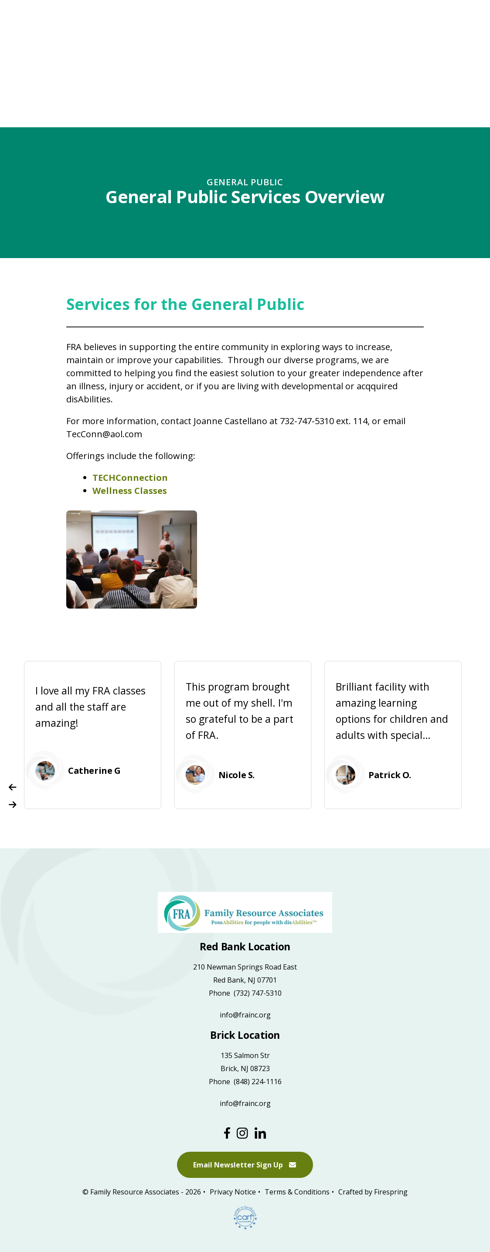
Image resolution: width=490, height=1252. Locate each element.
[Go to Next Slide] (13, 804)
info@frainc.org (245, 1015)
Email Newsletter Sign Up (245, 1165)
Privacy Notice (233, 1192)
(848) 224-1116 (258, 1081)
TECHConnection (130, 477)
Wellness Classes (129, 491)
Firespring (391, 1192)
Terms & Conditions (297, 1192)
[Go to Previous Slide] (13, 787)
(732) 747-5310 (258, 993)
